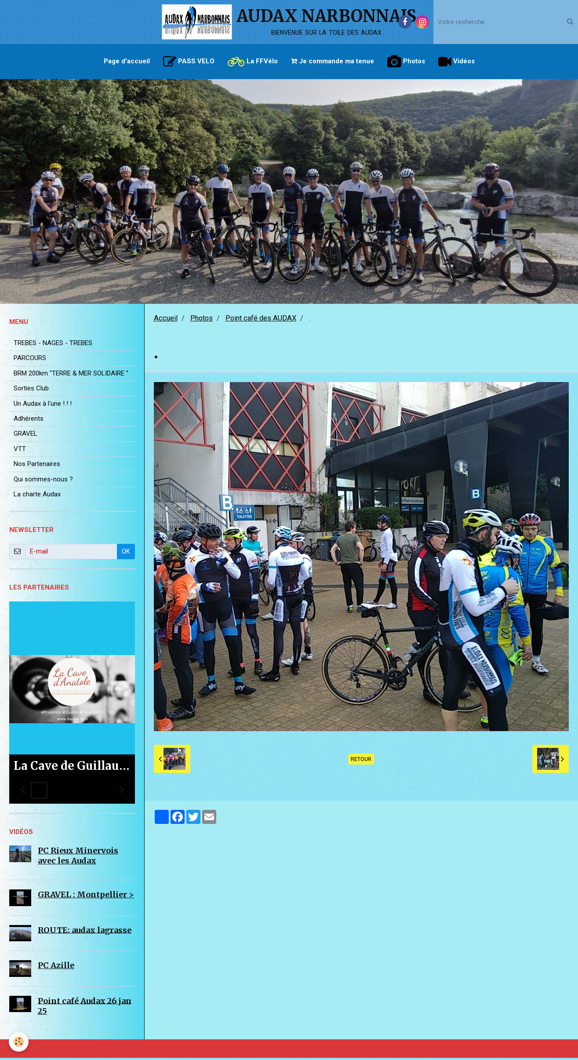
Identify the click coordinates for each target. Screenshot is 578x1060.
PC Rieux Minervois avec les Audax (78, 858)
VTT (20, 451)
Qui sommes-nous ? (43, 481)
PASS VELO (188, 61)
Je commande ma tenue (332, 61)
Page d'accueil (127, 61)
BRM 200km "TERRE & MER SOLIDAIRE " (71, 375)
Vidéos (456, 61)
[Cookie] (19, 1042)
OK (126, 553)
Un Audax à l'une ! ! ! (43, 406)
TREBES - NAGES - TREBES (53, 345)
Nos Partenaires (37, 466)
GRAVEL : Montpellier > (86, 897)
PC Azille (56, 967)
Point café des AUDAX (260, 320)
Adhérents (29, 421)
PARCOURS (30, 360)
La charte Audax (37, 496)
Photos (406, 61)
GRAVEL (25, 436)
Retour (361, 761)
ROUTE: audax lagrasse (84, 932)
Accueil (166, 320)
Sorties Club (31, 390)
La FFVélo (253, 61)
